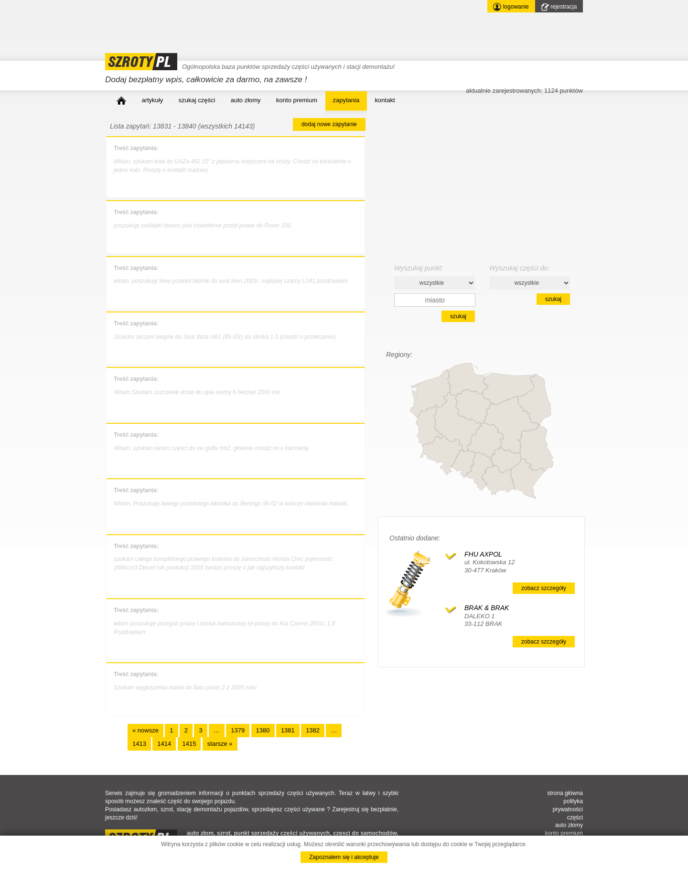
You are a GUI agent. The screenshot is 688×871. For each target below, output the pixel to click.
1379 (238, 730)
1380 (263, 730)
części (575, 817)
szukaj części (197, 100)
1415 (189, 743)
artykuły (152, 100)
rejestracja (559, 7)
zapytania (346, 100)
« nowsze (145, 730)
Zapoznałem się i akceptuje (343, 857)
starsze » (220, 743)
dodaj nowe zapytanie (329, 124)
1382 (313, 730)
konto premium (296, 100)
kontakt (385, 100)
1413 (139, 743)
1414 (164, 743)
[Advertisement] (279, 21)
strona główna (565, 793)
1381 (288, 730)
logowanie (510, 7)
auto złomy (246, 100)
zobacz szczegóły (543, 588)
